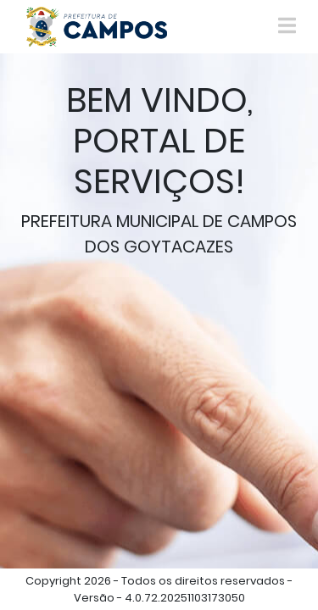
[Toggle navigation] (287, 26)
